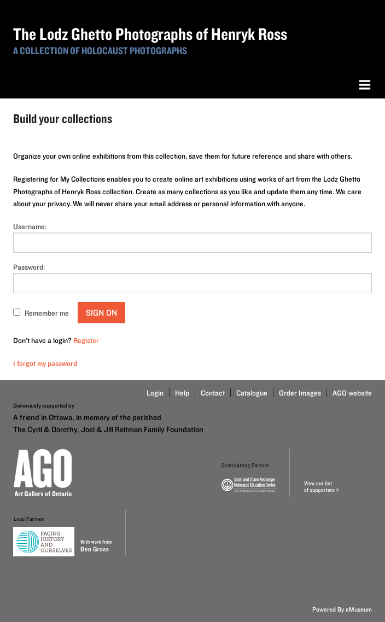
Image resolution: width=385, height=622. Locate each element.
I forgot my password (45, 363)
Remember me (47, 313)
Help (182, 392)
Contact (213, 392)
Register (86, 340)
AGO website (352, 392)
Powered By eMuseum (342, 609)
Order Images (300, 392)
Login (155, 392)
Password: (29, 267)
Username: (29, 226)
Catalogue (251, 392)
